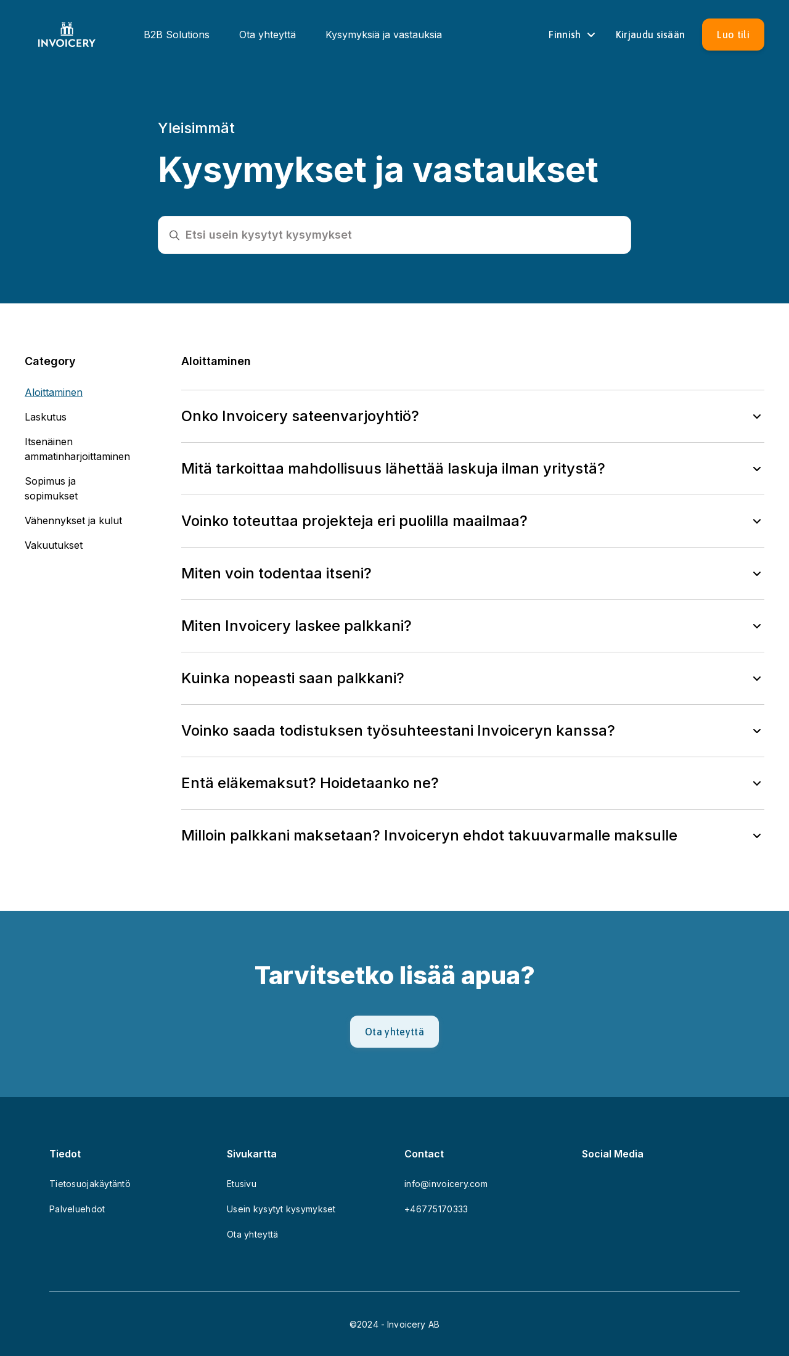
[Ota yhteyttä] (394, 1032)
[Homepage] (67, 34)
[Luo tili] (733, 34)
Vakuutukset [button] (54, 545)
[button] (472, 416)
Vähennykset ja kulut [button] (73, 520)
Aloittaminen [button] (54, 392)
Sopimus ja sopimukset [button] (51, 488)
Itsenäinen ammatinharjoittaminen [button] (77, 448)
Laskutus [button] (46, 417)
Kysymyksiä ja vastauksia (383, 34)
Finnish (573, 34)
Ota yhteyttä (267, 34)
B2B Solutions (177, 34)
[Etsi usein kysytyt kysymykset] (403, 235)
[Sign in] (650, 34)
